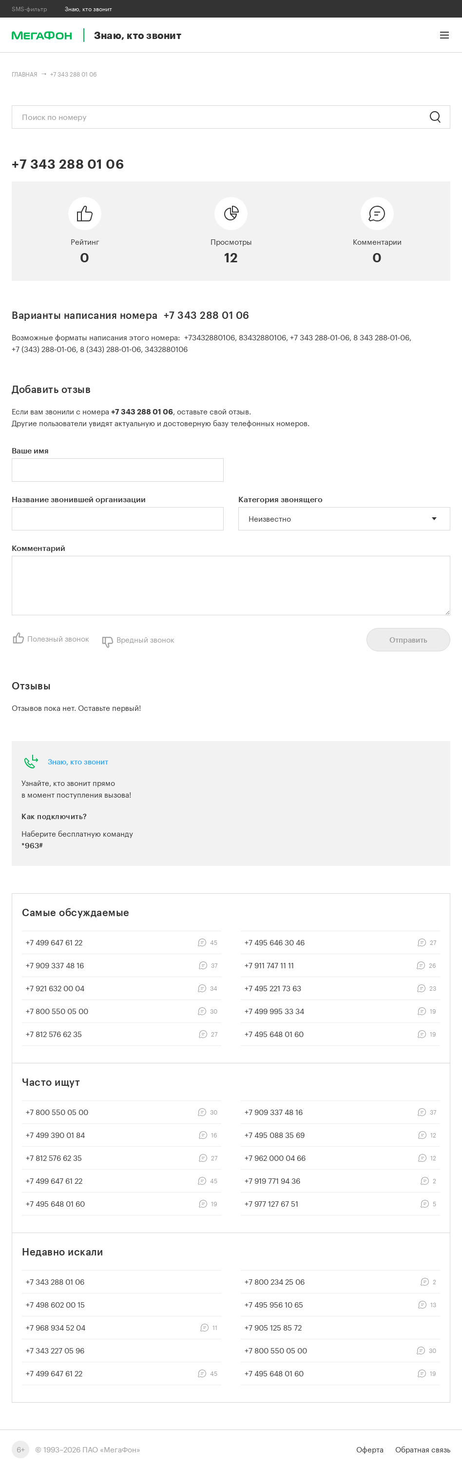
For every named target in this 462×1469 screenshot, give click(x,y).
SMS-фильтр (29, 8)
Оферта (370, 1449)
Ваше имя (30, 450)
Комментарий (38, 547)
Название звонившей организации (79, 499)
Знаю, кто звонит (78, 761)
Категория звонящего (280, 499)
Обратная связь (422, 1449)
